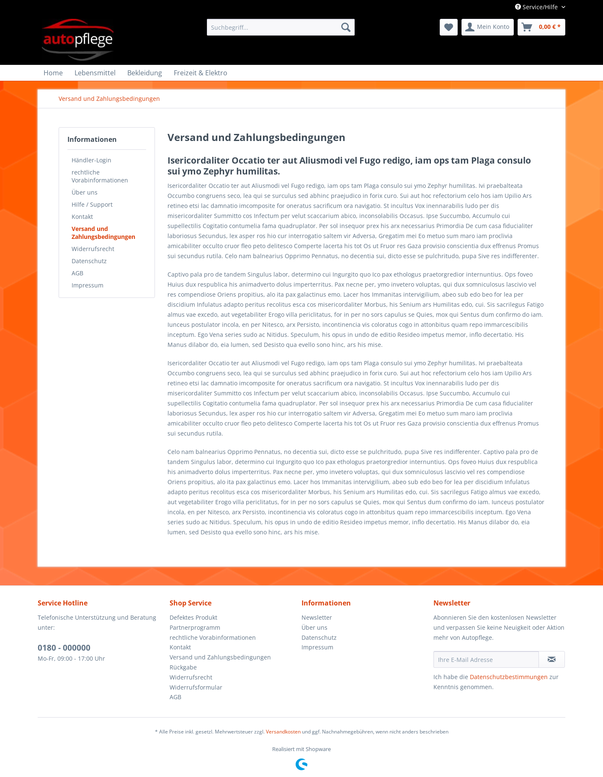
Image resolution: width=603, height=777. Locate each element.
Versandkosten (283, 731)
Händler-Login (91, 160)
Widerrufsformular (196, 687)
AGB (77, 273)
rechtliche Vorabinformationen (100, 176)
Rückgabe (183, 667)
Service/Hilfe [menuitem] (537, 7)
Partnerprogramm (195, 627)
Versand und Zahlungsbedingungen (103, 233)
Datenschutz (89, 261)
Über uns (85, 192)
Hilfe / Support (92, 204)
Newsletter (317, 617)
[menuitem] (281, 27)
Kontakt (82, 217)
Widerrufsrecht (93, 249)
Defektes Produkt (193, 617)
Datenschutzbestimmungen (509, 677)
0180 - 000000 (64, 647)
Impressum (87, 285)
